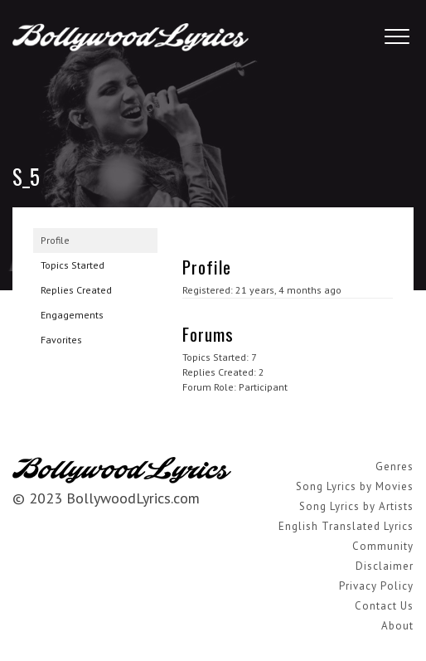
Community (383, 546)
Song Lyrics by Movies (355, 486)
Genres (394, 466)
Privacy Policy (376, 586)
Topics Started (72, 265)
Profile (55, 240)
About (397, 626)
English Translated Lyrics (346, 526)
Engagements (72, 315)
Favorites (61, 339)
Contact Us (384, 606)
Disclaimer (385, 566)
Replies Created (76, 290)
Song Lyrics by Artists (356, 506)
